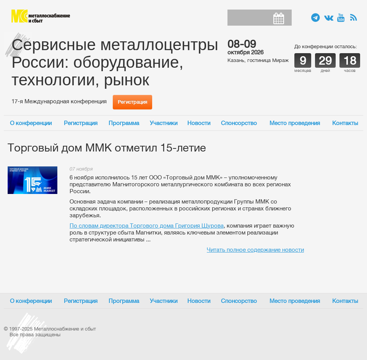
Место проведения (295, 123)
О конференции (31, 123)
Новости (198, 123)
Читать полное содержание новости (255, 249)
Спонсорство (239, 123)
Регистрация (132, 102)
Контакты (345, 123)
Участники (163, 123)
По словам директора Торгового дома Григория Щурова (147, 225)
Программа (124, 123)
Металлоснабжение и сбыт (40, 16)
